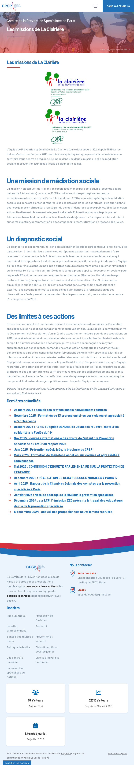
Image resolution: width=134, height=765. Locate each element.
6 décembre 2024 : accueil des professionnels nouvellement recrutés (63, 512)
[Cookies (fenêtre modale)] (17, 762)
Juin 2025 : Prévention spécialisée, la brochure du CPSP (53, 449)
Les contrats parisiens (15, 660)
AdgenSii (66, 753)
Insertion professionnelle (16, 628)
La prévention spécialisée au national (16, 672)
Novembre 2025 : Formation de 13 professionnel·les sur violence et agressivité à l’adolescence (69, 418)
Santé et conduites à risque (20, 639)
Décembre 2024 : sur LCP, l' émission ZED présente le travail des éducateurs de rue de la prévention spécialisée (68, 503)
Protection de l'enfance (44, 618)
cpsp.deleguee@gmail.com (94, 594)
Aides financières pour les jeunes (46, 649)
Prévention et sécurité (44, 639)
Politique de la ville (18, 647)
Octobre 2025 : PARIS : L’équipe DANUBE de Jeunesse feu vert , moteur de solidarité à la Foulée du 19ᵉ (66, 429)
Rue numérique (16, 615)
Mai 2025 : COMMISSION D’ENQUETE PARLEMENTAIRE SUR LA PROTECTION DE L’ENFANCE (69, 469)
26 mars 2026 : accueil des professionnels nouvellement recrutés (60, 410)
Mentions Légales (117, 753)
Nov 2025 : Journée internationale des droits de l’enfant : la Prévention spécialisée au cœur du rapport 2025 (64, 441)
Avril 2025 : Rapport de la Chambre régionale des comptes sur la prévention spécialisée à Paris (67, 486)
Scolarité (41, 626)
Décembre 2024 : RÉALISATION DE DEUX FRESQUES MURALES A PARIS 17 (65, 478)
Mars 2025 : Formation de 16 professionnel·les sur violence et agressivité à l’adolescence (67, 458)
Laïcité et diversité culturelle (47, 660)
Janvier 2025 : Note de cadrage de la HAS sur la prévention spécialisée (64, 495)
